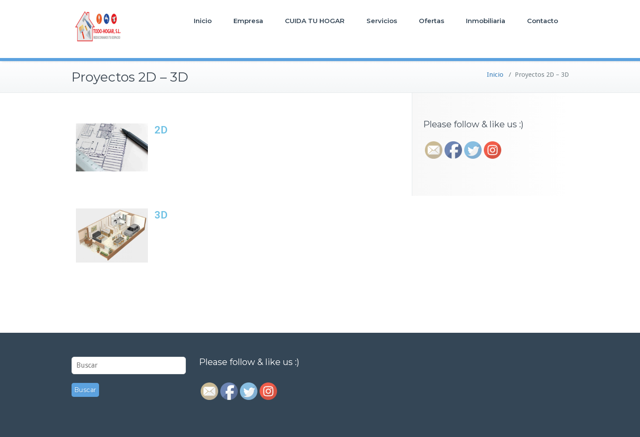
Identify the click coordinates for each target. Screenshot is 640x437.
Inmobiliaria (485, 21)
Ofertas (431, 21)
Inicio (203, 21)
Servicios (381, 21)
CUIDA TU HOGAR (315, 21)
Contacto (542, 21)
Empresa (248, 21)
